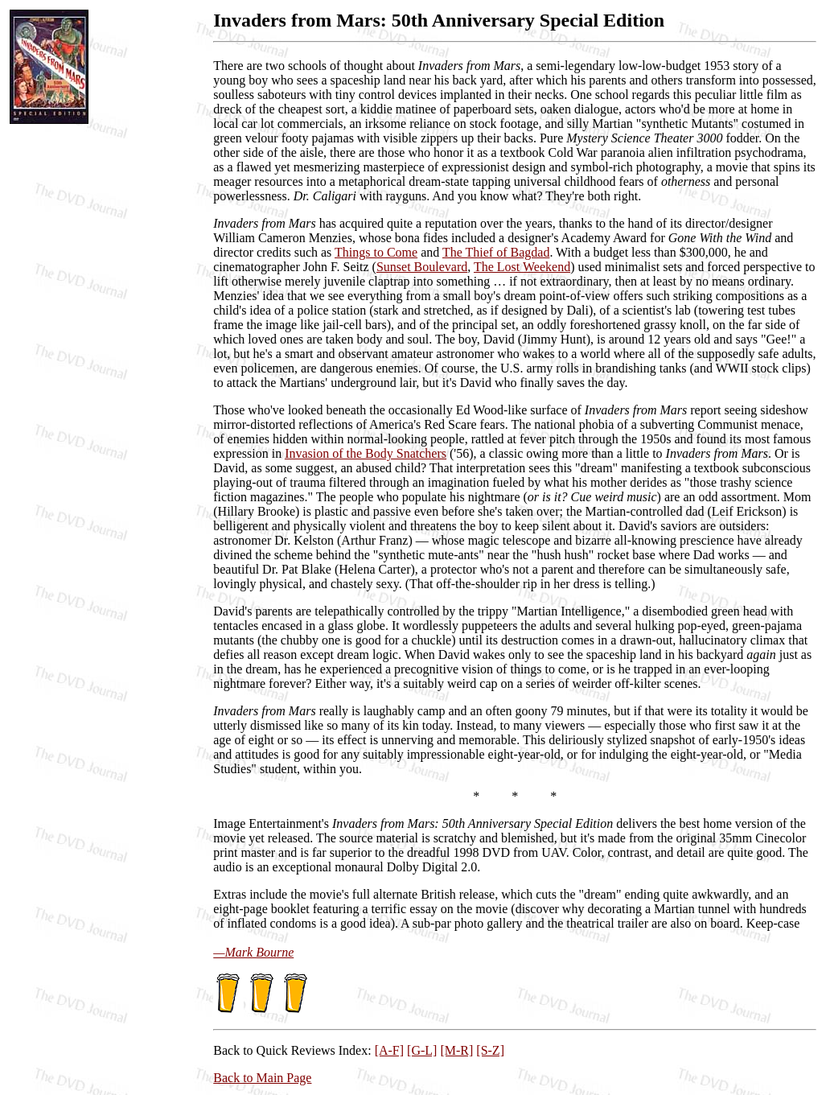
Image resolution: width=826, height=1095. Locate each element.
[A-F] (389, 1050)
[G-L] (422, 1050)
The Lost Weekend (522, 267)
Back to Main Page (262, 1078)
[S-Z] (490, 1050)
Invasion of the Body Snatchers (365, 453)
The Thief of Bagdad (495, 252)
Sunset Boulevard (421, 267)
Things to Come (376, 252)
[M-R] (456, 1050)
